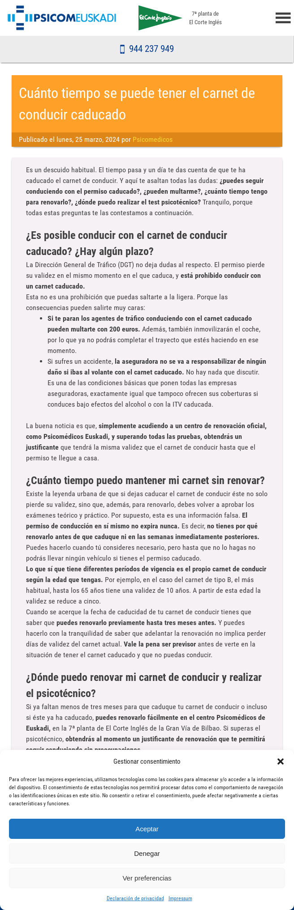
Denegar (147, 853)
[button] (280, 761)
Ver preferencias (146, 878)
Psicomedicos (153, 139)
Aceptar (147, 829)
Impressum (180, 898)
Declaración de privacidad (135, 898)
